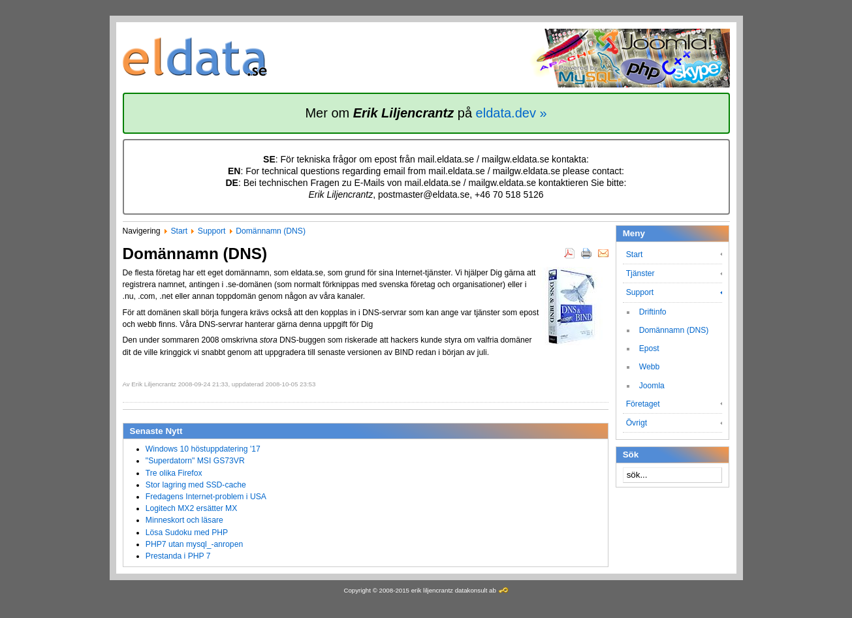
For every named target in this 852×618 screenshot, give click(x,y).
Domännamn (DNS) (271, 231)
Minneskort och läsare (184, 520)
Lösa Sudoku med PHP (187, 532)
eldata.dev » (511, 113)
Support (212, 231)
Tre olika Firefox (174, 473)
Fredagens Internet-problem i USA (206, 496)
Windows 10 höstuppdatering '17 (203, 449)
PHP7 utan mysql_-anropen (194, 544)
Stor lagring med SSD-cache (196, 484)
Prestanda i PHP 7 (178, 556)
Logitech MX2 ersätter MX (192, 508)
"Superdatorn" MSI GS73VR (195, 460)
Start (178, 231)
